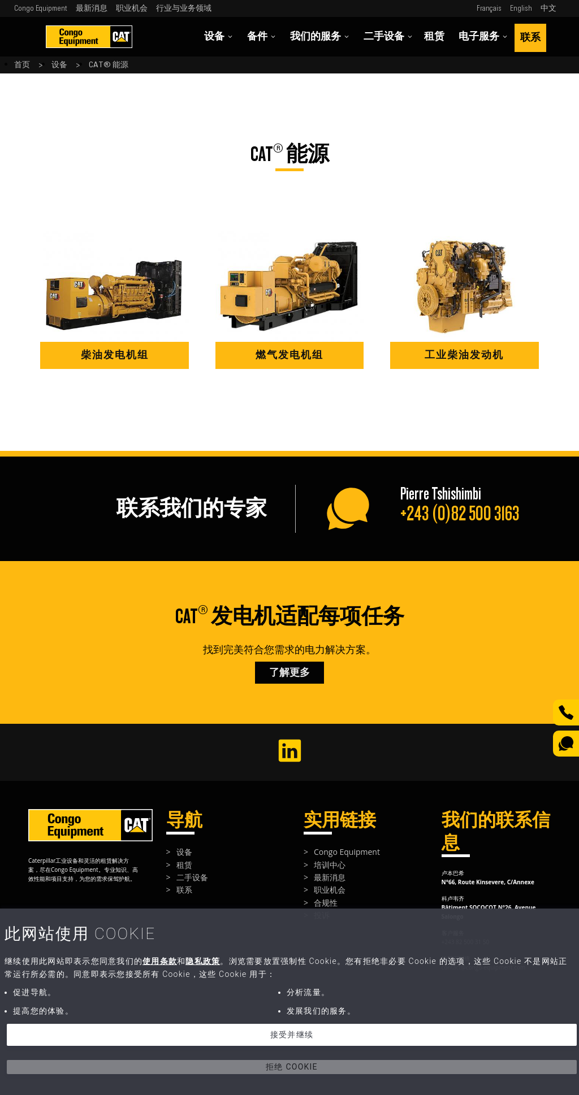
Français (489, 8)
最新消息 (91, 8)
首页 (22, 65)
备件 (261, 36)
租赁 (434, 36)
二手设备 (388, 36)
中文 (548, 8)
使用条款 (159, 961)
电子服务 (483, 36)
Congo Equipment (40, 8)
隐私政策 (202, 961)
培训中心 (329, 864)
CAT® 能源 (108, 65)
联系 (530, 37)
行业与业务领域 (183, 8)
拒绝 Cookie (292, 1066)
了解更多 (289, 672)
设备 (218, 36)
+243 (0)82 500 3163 (459, 513)
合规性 (326, 902)
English (521, 8)
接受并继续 (291, 1034)
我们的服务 (319, 36)
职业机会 (132, 8)
